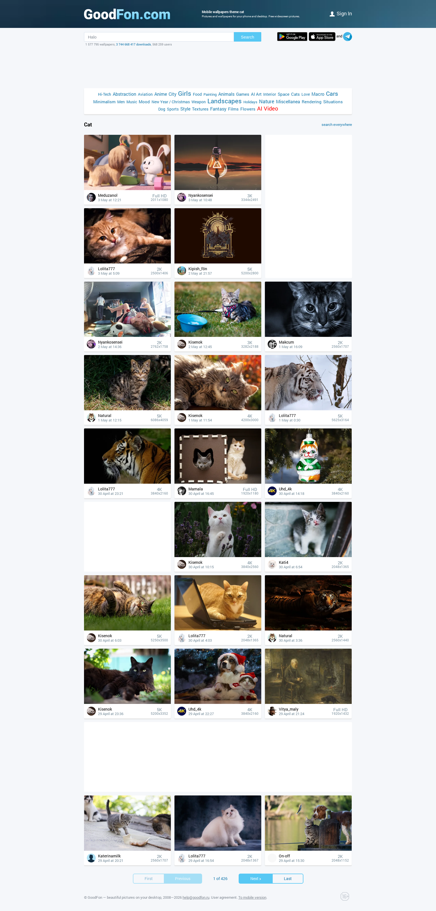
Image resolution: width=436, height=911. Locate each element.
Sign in (341, 13)
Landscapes (224, 101)
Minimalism (104, 101)
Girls (184, 93)
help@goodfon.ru (196, 897)
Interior (269, 94)
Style (185, 109)
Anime (160, 94)
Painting (210, 94)
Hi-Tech (104, 94)
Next (256, 878)
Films (233, 109)
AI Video (267, 108)
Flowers (247, 109)
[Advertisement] (218, 67)
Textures (200, 109)
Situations (333, 101)
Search (247, 37)
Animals (226, 94)
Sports (173, 109)
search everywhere (337, 124)
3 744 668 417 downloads (133, 44)
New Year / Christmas (171, 101)
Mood (144, 101)
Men (121, 101)
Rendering (312, 101)
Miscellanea (288, 101)
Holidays (250, 101)
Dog (161, 109)
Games (242, 94)
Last (288, 878)
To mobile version (252, 897)
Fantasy (218, 109)
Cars (332, 93)
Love (305, 94)
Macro (318, 94)
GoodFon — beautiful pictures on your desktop (124, 897)
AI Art (256, 94)
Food (197, 94)
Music (131, 101)
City (172, 94)
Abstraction (124, 94)
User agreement (224, 897)
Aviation (145, 94)
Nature (266, 101)
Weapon (198, 101)
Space (283, 94)
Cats (295, 94)
